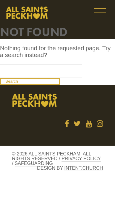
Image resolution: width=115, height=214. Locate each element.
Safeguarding (34, 163)
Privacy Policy (81, 158)
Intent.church (83, 168)
